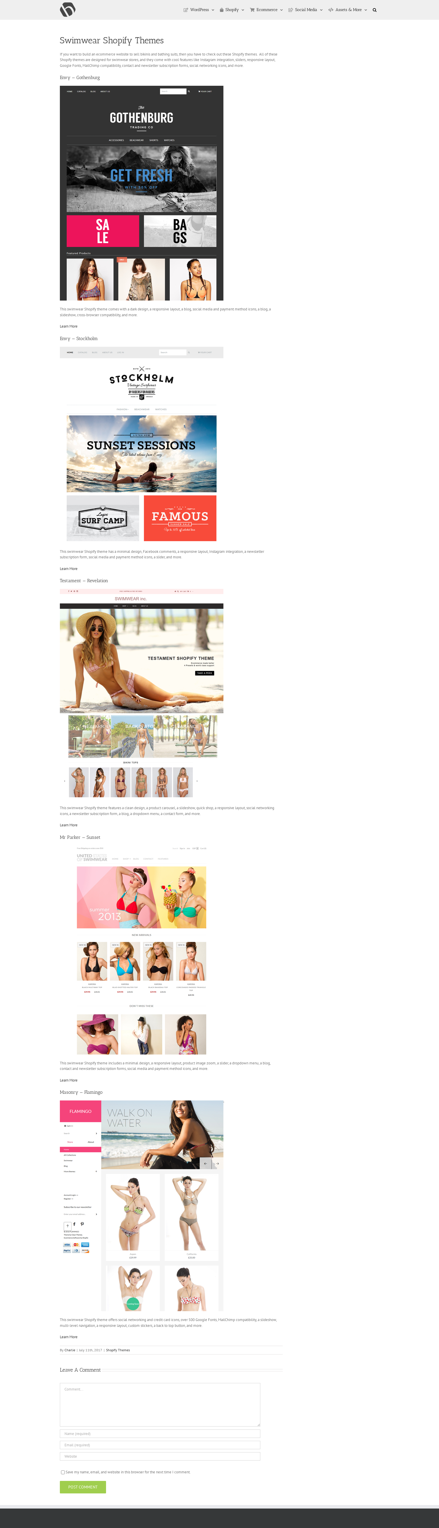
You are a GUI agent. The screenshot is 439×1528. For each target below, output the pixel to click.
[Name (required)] (160, 1433)
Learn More (69, 326)
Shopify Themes (118, 1350)
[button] (374, 10)
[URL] (160, 1456)
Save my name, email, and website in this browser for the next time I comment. (128, 1472)
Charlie (69, 1350)
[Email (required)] (160, 1445)
